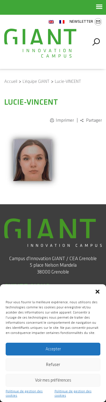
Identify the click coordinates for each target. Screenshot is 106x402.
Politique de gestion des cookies (24, 393)
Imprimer (65, 120)
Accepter (53, 349)
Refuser (53, 364)
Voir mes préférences (53, 380)
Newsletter (86, 22)
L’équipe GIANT (36, 81)
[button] (97, 291)
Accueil (10, 81)
